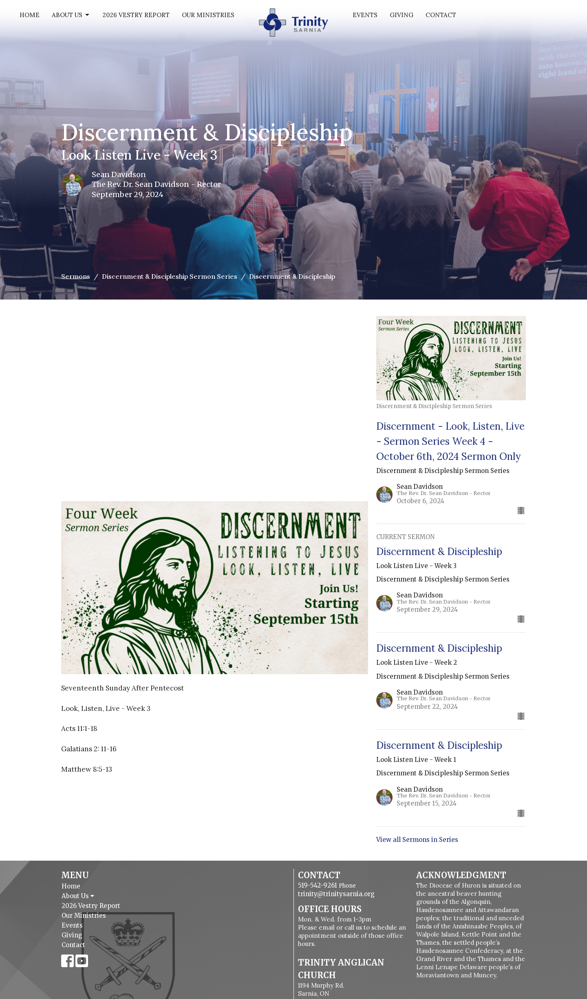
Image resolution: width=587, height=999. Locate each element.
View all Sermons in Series (417, 840)
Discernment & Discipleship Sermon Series (169, 276)
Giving (401, 15)
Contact (441, 15)
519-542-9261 (317, 885)
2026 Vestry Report (136, 15)
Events (365, 15)
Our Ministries (208, 15)
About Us (71, 15)
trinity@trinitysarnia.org (336, 894)
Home (30, 15)
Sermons (75, 276)
